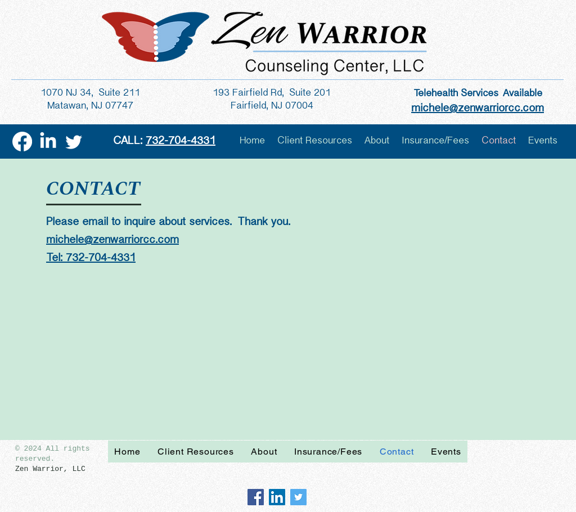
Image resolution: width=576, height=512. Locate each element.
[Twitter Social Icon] (298, 497)
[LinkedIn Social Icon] (277, 497)
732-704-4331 (180, 141)
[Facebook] (22, 141)
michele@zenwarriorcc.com (112, 240)
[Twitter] (74, 141)
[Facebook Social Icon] (256, 497)
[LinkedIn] (48, 141)
